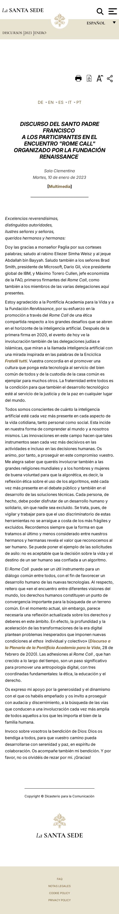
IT (70, 102)
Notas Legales (59, 886)
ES (60, 102)
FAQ (59, 879)
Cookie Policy (59, 893)
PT (78, 102)
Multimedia (59, 186)
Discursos (13, 32)
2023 (29, 32)
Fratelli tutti (16, 360)
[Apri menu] (112, 11)
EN (51, 102)
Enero (40, 32)
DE (40, 102)
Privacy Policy (59, 900)
